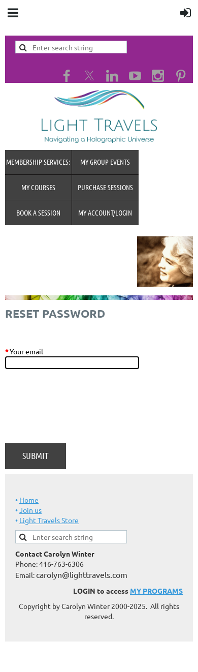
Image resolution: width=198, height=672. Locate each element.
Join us (30, 509)
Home (29, 499)
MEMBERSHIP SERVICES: (38, 161)
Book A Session (38, 212)
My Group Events (105, 161)
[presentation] (82, 411)
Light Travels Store (49, 520)
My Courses (38, 187)
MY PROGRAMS (156, 590)
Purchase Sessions (105, 187)
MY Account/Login (105, 212)
